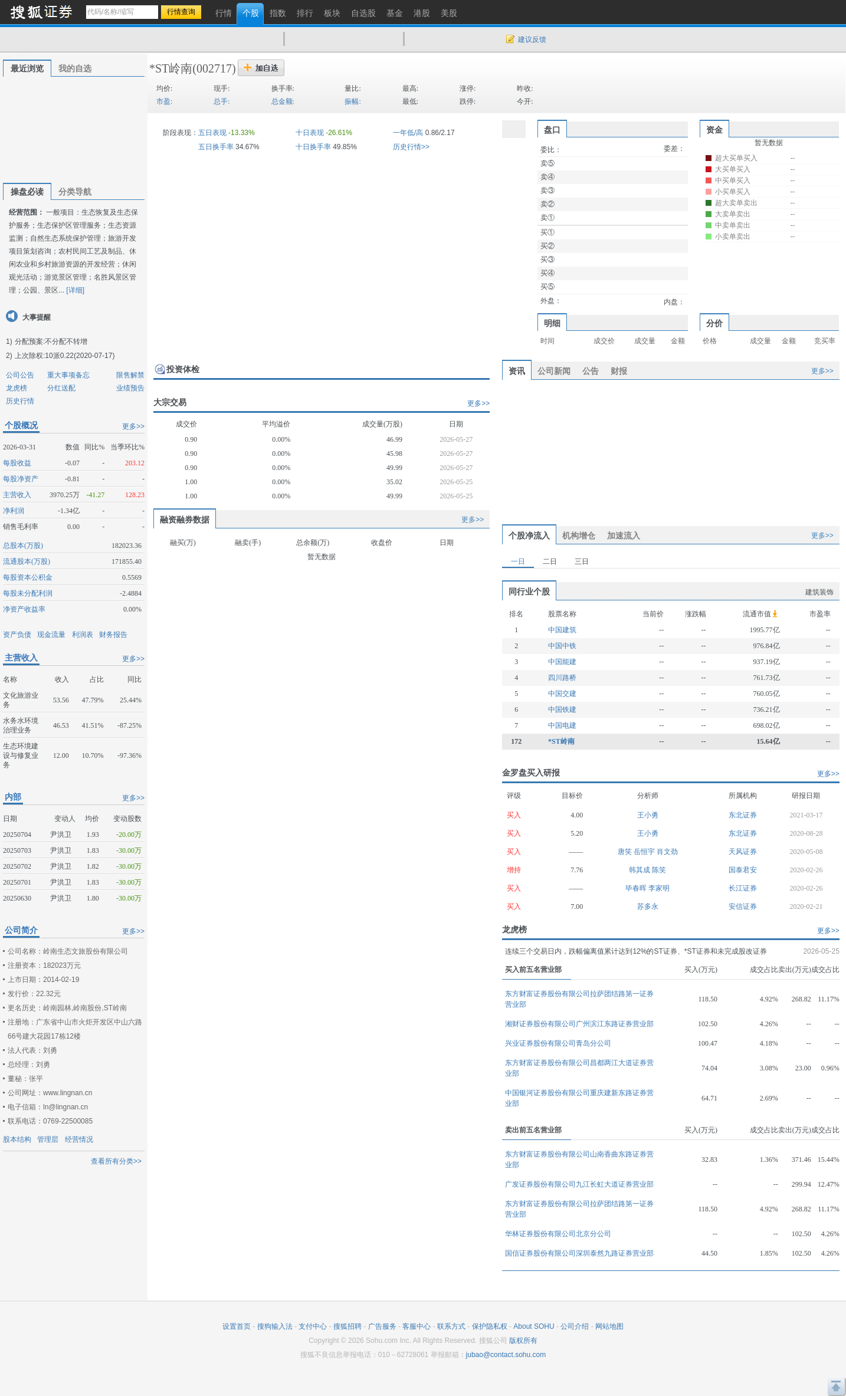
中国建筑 (562, 630)
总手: (221, 101)
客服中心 (416, 1326)
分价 (714, 323)
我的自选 (74, 68)
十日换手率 (313, 147)
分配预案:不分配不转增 (51, 341)
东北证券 (743, 815)
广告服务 (382, 1326)
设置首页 (236, 1326)
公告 (590, 371)
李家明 (659, 888)
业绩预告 (130, 388)
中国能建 (562, 662)
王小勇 (647, 815)
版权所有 (523, 1340)
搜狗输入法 (275, 1326)
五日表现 (212, 133)
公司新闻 (553, 371)
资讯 (517, 371)
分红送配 (61, 388)
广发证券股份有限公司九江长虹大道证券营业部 (579, 1184)
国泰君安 (743, 870)
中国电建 (562, 725)
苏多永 (647, 906)
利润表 (82, 634)
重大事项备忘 (68, 375)
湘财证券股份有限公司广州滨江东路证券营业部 (579, 1024)
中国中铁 (562, 646)
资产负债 (17, 634)
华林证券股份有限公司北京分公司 (558, 1234)
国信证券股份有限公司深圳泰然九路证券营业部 (579, 1253)
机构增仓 (578, 535)
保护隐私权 (489, 1326)
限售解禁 (130, 375)
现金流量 (51, 634)
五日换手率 (216, 147)
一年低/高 (408, 133)
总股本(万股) (23, 545)
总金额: (282, 101)
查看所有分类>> (116, 1161)
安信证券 (743, 906)
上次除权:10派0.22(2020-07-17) (64, 356)
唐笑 (626, 852)
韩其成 (640, 870)
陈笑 (659, 870)
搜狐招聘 (347, 1326)
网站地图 (609, 1326)
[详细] (75, 290)
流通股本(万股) (26, 561)
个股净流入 (529, 535)
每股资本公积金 (28, 577)
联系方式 (451, 1326)
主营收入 (17, 495)
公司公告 (20, 375)
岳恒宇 (645, 852)
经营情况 (79, 1139)
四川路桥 (562, 678)
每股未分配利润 (28, 593)
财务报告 (113, 634)
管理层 (47, 1139)
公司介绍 (574, 1326)
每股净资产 (20, 479)
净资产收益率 (24, 609)
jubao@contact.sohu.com (506, 1355)
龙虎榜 (16, 388)
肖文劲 (667, 852)
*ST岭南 (170, 68)
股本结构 (17, 1139)
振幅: (352, 101)
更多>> (133, 426)
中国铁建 (562, 709)
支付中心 (313, 1326)
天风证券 (743, 852)
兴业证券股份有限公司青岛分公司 (558, 1043)
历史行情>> (411, 147)
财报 (619, 371)
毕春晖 (636, 888)
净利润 (13, 511)
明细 (552, 323)
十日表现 (310, 133)
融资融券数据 (184, 519)
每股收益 (17, 463)
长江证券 (743, 888)
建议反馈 (532, 39)
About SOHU (533, 1326)
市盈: (164, 101)
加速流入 (623, 535)
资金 (714, 129)
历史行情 (20, 401)
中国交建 (562, 693)
